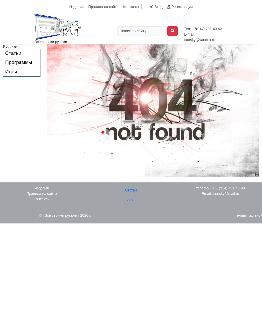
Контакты (131, 7)
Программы (18, 62)
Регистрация (180, 7)
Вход (156, 7)
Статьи (13, 53)
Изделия (76, 7)
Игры (11, 71)
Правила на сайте (103, 7)
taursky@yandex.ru (199, 40)
